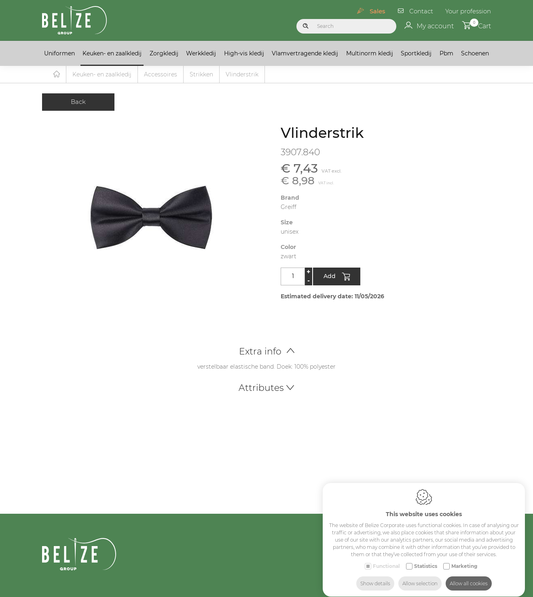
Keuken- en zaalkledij (112, 53)
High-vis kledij (244, 53)
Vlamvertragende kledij (305, 53)
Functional (386, 558)
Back (78, 102)
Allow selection (420, 576)
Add (337, 277)
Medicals (459, 591)
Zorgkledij (164, 53)
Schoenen (475, 53)
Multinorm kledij (369, 53)
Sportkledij (416, 53)
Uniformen (59, 53)
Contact (421, 11)
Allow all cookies (469, 576)
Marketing (464, 558)
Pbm (446, 53)
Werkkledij (201, 53)
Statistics (425, 558)
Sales (377, 11)
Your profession (468, 11)
